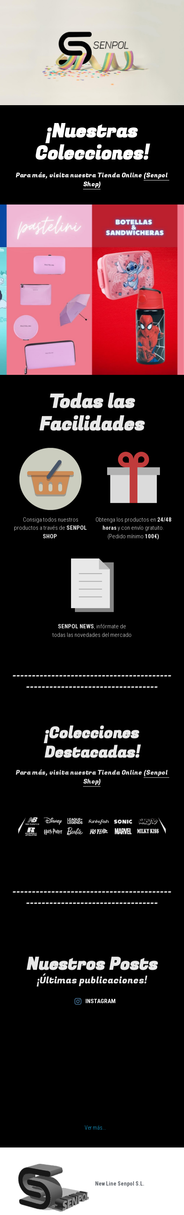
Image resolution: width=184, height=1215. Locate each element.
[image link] (50, 484)
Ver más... (95, 1127)
